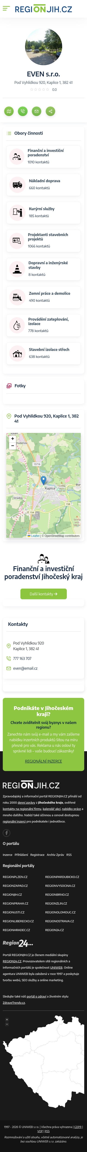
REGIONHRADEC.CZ (16, 930)
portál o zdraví (36, 996)
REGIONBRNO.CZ (57, 894)
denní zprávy (26, 802)
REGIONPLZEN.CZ (15, 877)
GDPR (78, 1127)
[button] (43, 480)
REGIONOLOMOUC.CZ (60, 912)
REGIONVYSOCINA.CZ (60, 886)
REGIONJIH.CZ (12, 894)
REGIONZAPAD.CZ (15, 886)
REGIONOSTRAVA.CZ (59, 921)
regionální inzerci (14, 821)
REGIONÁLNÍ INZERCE (43, 761)
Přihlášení (21, 855)
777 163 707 (22, 658)
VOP (40, 1131)
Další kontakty (43, 594)
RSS (69, 855)
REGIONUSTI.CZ (13, 912)
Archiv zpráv (55, 855)
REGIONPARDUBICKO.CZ (62, 877)
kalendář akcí (52, 809)
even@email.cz (25, 668)
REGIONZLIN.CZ (56, 903)
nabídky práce (71, 809)
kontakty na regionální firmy (22, 809)
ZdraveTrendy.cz (14, 1003)
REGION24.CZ (54, 930)
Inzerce (7, 855)
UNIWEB (56, 967)
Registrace (37, 855)
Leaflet (33, 536)
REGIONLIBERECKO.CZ (18, 921)
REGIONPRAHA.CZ (15, 903)
